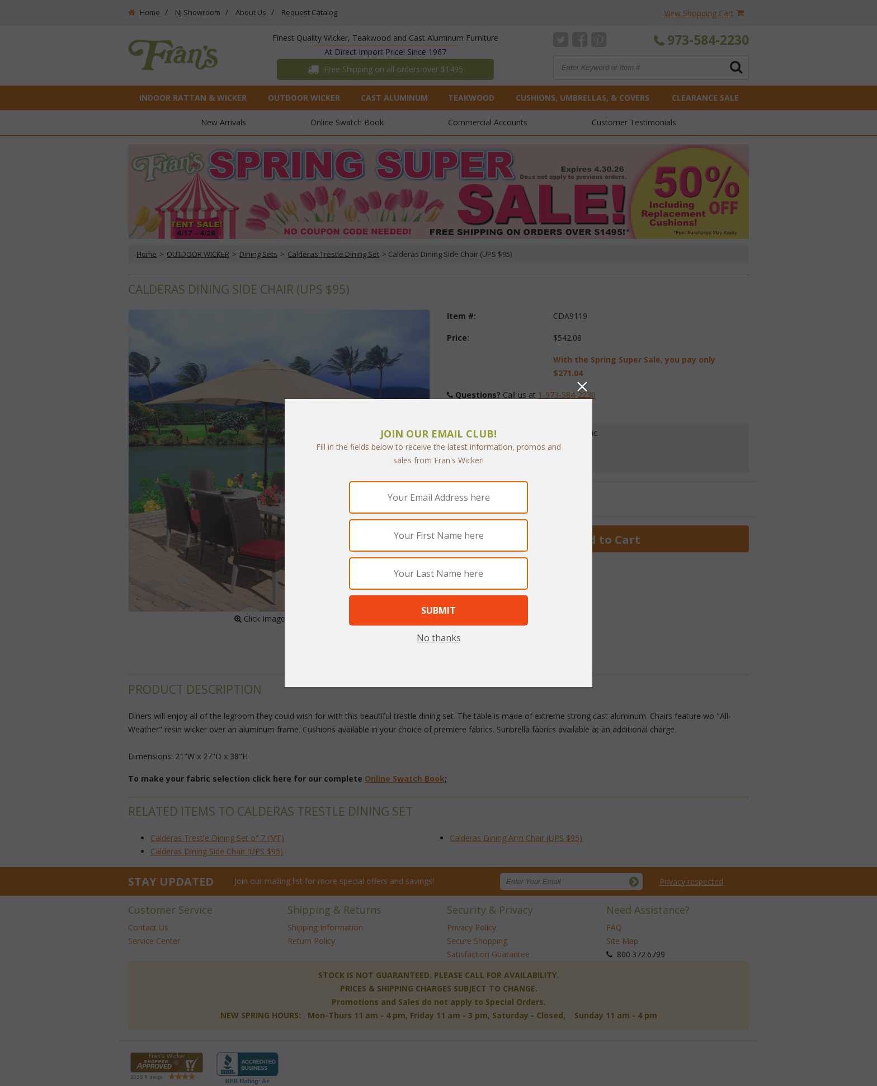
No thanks (439, 638)
